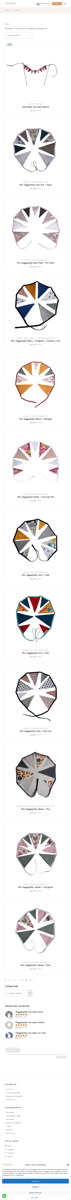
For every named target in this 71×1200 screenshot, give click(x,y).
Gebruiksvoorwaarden (13, 1123)
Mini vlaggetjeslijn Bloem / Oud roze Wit (35, 496)
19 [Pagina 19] (22, 980)
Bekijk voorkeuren (35, 1193)
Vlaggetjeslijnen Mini (39, 182)
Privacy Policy (34, 1197)
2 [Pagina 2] (8, 980)
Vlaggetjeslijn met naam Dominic (30, 1022)
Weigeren (35, 1187)
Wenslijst (9, 1130)
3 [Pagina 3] (11, 980)
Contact (8, 1126)
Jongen (26, 182)
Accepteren (36, 1181)
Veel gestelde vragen (13, 1116)
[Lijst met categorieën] (16, 993)
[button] (68, 1165)
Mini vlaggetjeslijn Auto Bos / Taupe (35, 184)
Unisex (32, 338)
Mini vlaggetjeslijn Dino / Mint (35, 653)
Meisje (25, 260)
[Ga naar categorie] (30, 993)
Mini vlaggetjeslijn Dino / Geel (35, 575)
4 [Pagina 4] (14, 980)
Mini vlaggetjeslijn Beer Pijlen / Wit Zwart (35, 262)
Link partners (10, 1119)
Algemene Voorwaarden (14, 1096)
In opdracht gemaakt (13, 1093)
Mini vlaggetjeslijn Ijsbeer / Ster (35, 809)
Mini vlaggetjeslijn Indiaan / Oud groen (35, 887)
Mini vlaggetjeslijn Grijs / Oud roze (35, 731)
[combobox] (18, 35)
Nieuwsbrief (10, 1112)
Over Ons (9, 1089)
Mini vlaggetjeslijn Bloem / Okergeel (35, 418)
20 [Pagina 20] (26, 980)
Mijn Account (10, 1133)
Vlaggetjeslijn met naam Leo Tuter (30, 1032)
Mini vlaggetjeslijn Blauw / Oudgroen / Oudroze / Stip (35, 340)
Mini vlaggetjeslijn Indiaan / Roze (35, 965)
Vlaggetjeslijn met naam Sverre (29, 1011)
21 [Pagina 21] (30, 980)
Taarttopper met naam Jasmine (35, 106)
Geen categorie (35, 104)
